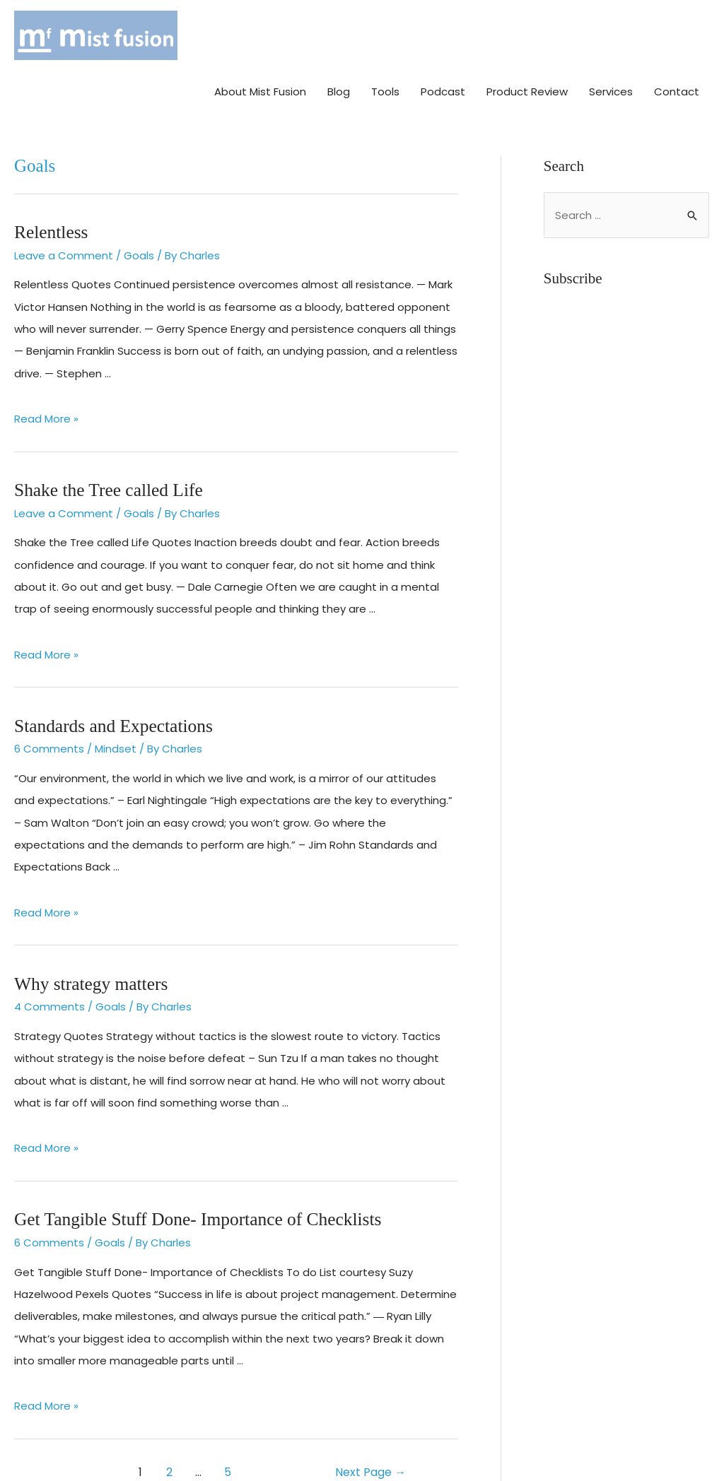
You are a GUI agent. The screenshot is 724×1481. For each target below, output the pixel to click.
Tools (385, 33)
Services (611, 33)
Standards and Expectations (111, 679)
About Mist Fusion (260, 33)
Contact (676, 33)
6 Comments (49, 702)
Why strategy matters (89, 936)
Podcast (443, 33)
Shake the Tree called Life (106, 444)
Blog (338, 33)
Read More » (46, 374)
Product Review (527, 33)
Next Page (370, 1424)
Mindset (115, 702)
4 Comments (49, 959)
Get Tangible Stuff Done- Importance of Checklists (194, 1171)
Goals (139, 210)
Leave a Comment (63, 210)
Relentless (50, 186)
